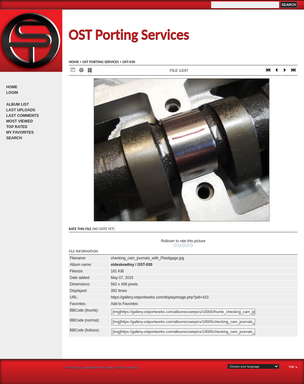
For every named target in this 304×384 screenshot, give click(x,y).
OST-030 (128, 62)
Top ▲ (293, 366)
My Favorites (20, 132)
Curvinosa (132, 367)
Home (11, 87)
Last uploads (20, 110)
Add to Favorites (124, 304)
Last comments (22, 115)
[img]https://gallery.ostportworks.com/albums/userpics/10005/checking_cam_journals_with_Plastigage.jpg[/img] (183, 322)
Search (14, 138)
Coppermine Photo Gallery (97, 367)
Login (12, 92)
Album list (17, 104)
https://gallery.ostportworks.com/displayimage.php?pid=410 (160, 297)
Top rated (16, 127)
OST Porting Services (129, 34)
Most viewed (19, 121)
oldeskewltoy (122, 264)
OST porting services (100, 62)
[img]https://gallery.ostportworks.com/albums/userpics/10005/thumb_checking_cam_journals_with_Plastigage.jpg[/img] (183, 312)
